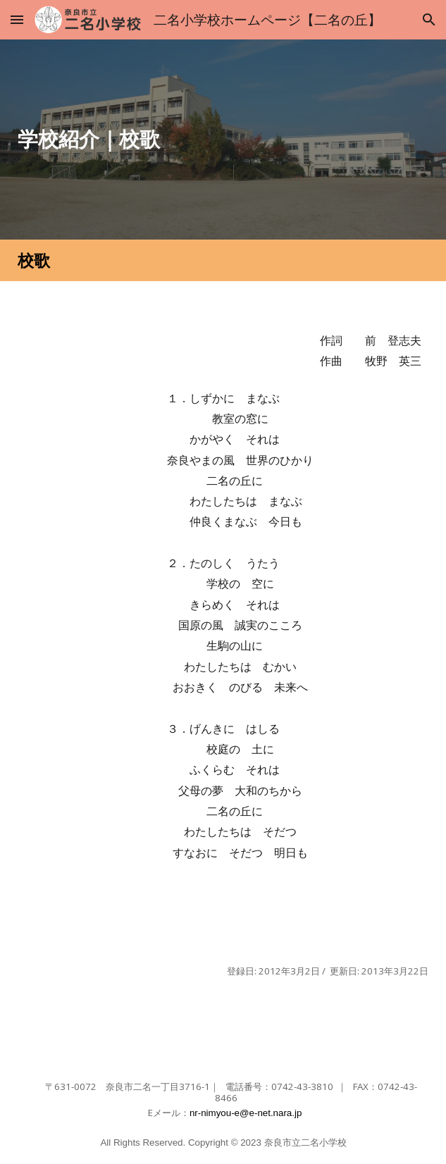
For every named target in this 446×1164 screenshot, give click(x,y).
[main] (223, 139)
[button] (17, 19)
